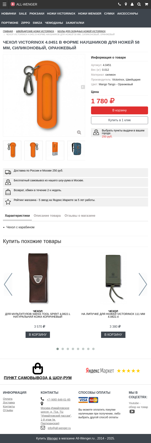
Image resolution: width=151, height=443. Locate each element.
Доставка (9, 402)
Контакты (9, 406)
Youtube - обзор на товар (138, 408)
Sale (23, 13)
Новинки (8, 13)
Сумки (109, 13)
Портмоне (9, 22)
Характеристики (17, 215)
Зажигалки (75, 22)
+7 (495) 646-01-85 (58, 399)
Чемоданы (54, 22)
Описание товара (47, 215)
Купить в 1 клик (119, 120)
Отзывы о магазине (80, 215)
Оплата (7, 398)
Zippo (25, 22)
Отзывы (8, 410)
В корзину (119, 110)
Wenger (52, 438)
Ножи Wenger (89, 13)
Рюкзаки (36, 13)
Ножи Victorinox (61, 13)
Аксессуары (127, 13)
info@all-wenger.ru (59, 428)
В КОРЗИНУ (38, 334)
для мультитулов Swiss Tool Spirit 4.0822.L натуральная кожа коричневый (37, 314)
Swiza (37, 22)
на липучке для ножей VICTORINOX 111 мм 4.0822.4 (113, 314)
